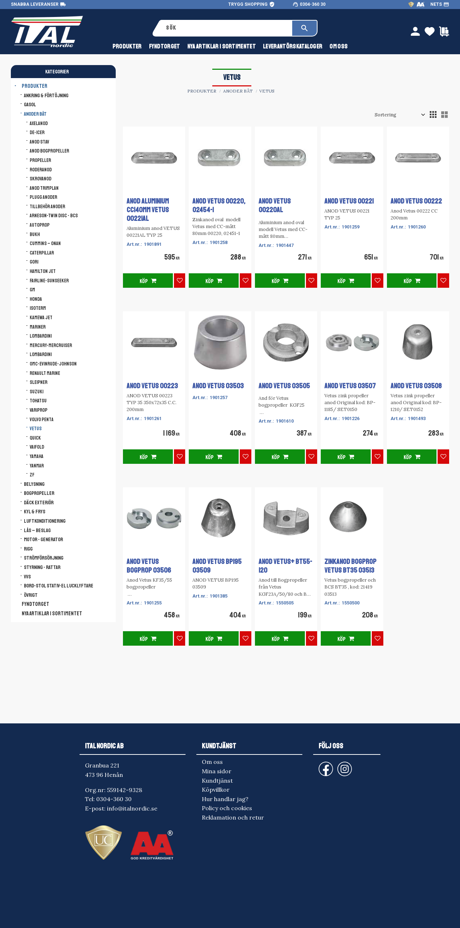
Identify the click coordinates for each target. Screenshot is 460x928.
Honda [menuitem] (36, 299)
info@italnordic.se (132, 808)
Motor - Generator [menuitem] (43, 539)
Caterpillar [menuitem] (42, 253)
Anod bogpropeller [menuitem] (49, 151)
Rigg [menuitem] (28, 549)
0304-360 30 (312, 4)
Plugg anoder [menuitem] (43, 197)
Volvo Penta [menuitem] (42, 419)
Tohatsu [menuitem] (38, 401)
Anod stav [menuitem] (39, 142)
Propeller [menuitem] (40, 160)
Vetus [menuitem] (36, 428)
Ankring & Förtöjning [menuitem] (46, 95)
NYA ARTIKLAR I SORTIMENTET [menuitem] (221, 46)
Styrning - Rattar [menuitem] (42, 567)
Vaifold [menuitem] (37, 447)
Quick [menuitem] (35, 438)
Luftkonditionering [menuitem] (44, 521)
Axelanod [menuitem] (39, 123)
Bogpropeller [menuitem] (39, 493)
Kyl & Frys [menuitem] (34, 511)
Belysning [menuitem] (34, 484)
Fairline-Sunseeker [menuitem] (49, 281)
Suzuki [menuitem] (36, 392)
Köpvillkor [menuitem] (216, 789)
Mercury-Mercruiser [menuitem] (51, 345)
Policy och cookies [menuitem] (227, 808)
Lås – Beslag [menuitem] (37, 530)
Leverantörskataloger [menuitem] (292, 46)
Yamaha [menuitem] (36, 456)
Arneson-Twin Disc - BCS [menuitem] (54, 216)
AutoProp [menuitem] (40, 225)
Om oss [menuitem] (338, 46)
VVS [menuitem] (27, 576)
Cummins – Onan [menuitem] (45, 243)
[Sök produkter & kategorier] (226, 28)
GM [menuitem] (32, 290)
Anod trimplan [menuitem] (44, 188)
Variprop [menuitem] (38, 410)
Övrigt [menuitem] (31, 595)
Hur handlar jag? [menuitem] (225, 799)
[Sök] (304, 28)
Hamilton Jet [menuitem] (43, 271)
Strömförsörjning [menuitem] (43, 558)
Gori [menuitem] (34, 262)
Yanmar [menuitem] (37, 466)
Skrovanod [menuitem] (40, 179)
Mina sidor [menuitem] (216, 771)
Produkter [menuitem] (127, 46)
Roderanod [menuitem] (41, 170)
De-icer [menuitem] (37, 132)
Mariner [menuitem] (38, 327)
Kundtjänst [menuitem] (217, 780)
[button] (433, 114)
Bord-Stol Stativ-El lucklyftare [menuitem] (58, 585)
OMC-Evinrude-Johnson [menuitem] (53, 364)
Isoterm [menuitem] (38, 308)
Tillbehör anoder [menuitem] (47, 207)
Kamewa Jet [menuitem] (41, 318)
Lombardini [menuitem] (41, 336)
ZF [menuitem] (32, 475)
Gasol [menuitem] (30, 104)
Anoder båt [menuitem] (35, 114)
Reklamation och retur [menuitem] (233, 817)
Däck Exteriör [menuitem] (39, 502)
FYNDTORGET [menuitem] (164, 46)
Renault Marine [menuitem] (45, 373)
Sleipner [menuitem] (38, 382)
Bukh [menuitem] (35, 234)
